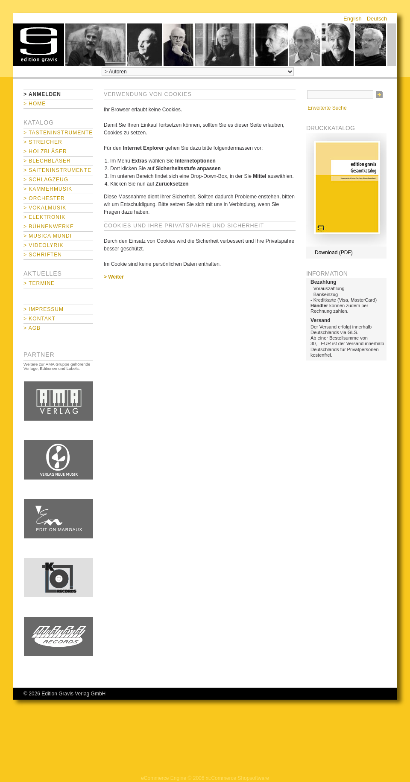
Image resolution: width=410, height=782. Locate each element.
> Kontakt (39, 319)
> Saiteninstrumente (57, 170)
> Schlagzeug (45, 180)
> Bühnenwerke (48, 227)
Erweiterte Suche (327, 108)
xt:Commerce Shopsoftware (237, 778)
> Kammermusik (47, 189)
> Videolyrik (43, 245)
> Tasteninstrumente (58, 133)
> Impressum (43, 309)
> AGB (32, 328)
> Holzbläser (45, 151)
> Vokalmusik (44, 208)
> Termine (39, 283)
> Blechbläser (47, 161)
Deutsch (377, 18)
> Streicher (42, 142)
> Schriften (42, 255)
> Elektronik (44, 217)
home (38, 44)
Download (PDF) (334, 253)
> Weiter (114, 277)
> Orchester (44, 198)
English (352, 18)
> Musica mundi (47, 236)
